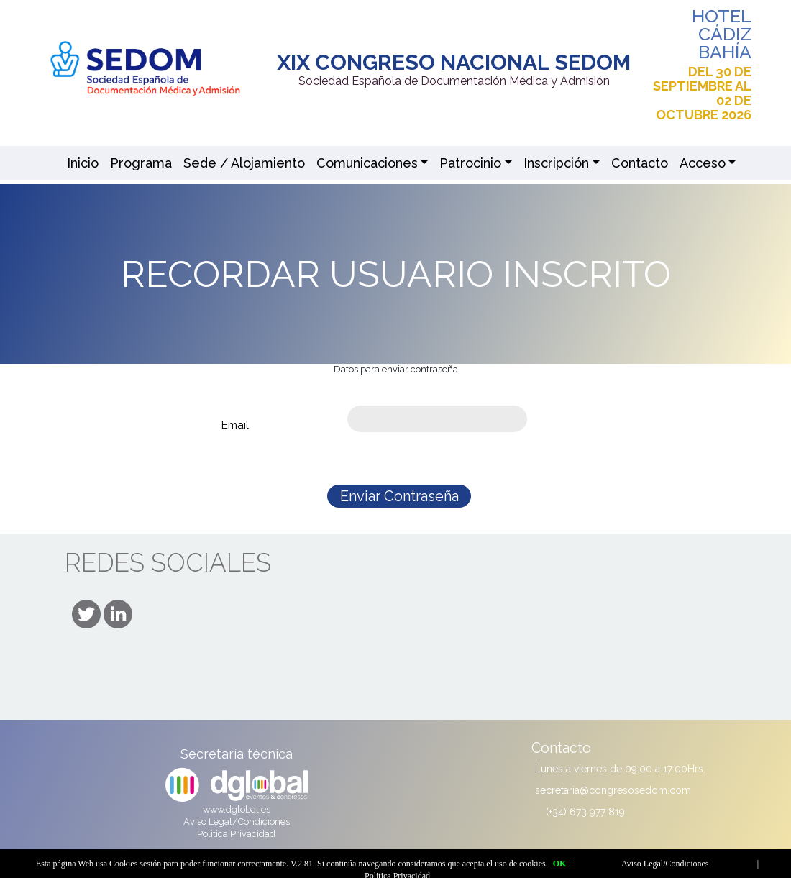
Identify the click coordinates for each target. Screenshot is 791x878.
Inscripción (556, 162)
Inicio (83, 162)
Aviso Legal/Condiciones (236, 821)
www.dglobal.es (236, 809)
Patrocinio (470, 162)
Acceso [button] (703, 162)
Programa (141, 162)
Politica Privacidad (236, 833)
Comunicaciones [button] (367, 162)
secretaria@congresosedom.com (613, 790)
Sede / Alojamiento (244, 162)
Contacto (639, 162)
